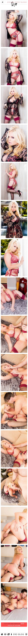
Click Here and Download (14, 629)
